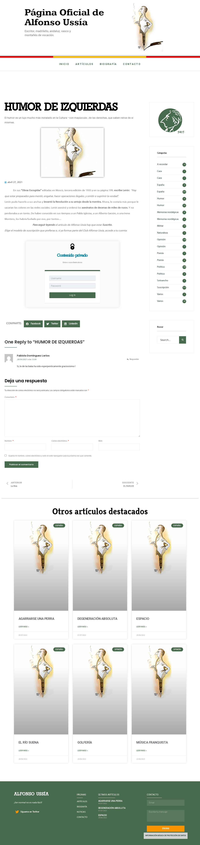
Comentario (10, 397)
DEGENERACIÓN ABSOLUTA (97, 619)
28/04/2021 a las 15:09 (26, 359)
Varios (160, 294)
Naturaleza (162, 233)
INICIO (64, 64)
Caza (159, 171)
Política (160, 267)
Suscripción (163, 287)
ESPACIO (142, 619)
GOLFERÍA (84, 742)
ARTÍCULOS (84, 64)
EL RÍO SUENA (29, 742)
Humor (160, 198)
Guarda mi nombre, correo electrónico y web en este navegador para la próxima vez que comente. (50, 456)
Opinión (161, 239)
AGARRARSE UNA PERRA (36, 619)
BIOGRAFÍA (108, 64)
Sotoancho (162, 280)
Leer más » (24, 627)
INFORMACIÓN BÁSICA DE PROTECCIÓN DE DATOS (165, 836)
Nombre (9, 441)
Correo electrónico (60, 441)
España (160, 185)
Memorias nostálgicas (168, 212)
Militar (160, 226)
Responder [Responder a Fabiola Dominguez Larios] (134, 359)
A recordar (162, 164)
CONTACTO (132, 64)
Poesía (160, 253)
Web (100, 441)
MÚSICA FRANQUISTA (152, 742)
